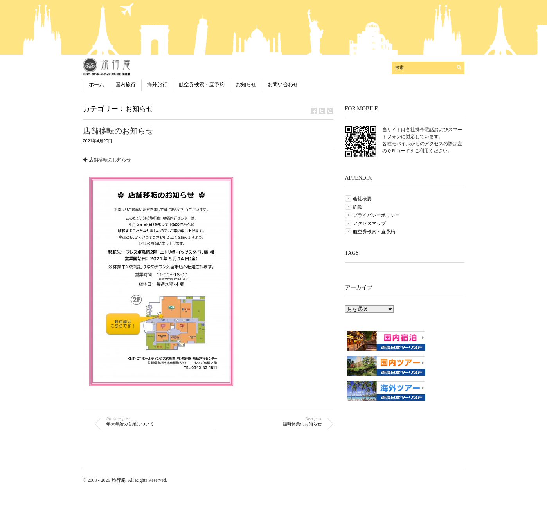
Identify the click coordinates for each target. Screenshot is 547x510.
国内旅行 (125, 84)
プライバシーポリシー (376, 215)
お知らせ (246, 84)
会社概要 (362, 199)
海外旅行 (157, 84)
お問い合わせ (283, 84)
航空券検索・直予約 (202, 84)
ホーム (96, 84)
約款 (357, 207)
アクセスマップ (369, 223)
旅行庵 (119, 480)
